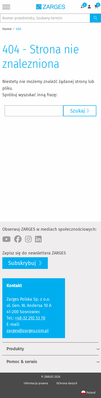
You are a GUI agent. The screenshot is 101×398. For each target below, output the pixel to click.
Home (7, 29)
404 (18, 29)
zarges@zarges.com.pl (28, 330)
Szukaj (77, 111)
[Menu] (6, 7)
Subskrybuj (22, 263)
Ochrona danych (66, 383)
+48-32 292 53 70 (30, 318)
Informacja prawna (36, 383)
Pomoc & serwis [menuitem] (22, 361)
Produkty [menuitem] (15, 348)
